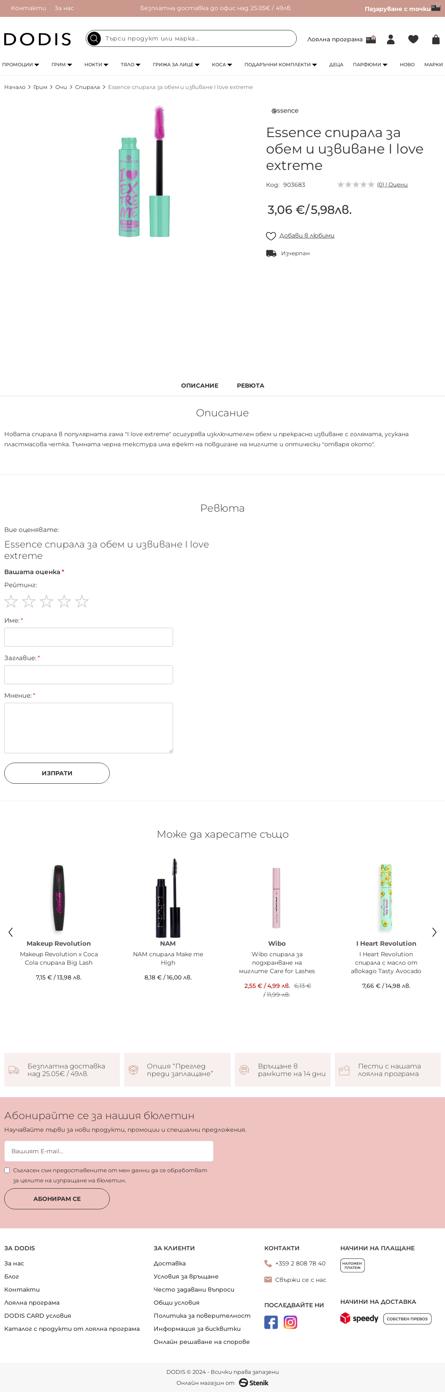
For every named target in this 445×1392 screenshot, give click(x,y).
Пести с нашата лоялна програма (389, 1070)
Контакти (28, 8)
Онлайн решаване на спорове (202, 1342)
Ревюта (250, 385)
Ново (407, 64)
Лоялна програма (335, 39)
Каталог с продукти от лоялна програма (72, 1329)
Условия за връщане (186, 1276)
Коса (219, 64)
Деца (336, 64)
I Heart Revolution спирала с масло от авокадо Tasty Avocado (386, 962)
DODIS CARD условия (37, 1315)
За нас (64, 8)
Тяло (127, 64)
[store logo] (37, 39)
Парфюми (367, 64)
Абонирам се (57, 1199)
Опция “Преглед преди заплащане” (180, 1070)
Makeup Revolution (59, 943)
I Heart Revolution (386, 943)
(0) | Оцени (392, 184)
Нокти (93, 64)
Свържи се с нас (300, 1280)
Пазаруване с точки (403, 9)
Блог (11, 1276)
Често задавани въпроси (194, 1289)
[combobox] (191, 38)
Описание (199, 385)
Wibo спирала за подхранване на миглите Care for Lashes (277, 962)
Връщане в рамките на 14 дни (292, 1070)
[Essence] (285, 112)
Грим (59, 64)
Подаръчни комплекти (277, 64)
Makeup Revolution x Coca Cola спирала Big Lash (59, 958)
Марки (433, 64)
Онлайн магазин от (222, 1382)
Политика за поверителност (202, 1315)
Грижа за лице (173, 64)
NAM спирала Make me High (168, 958)
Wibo (277, 943)
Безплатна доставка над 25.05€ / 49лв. (66, 1070)
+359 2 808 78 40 (300, 1263)
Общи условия (177, 1302)
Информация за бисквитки (197, 1329)
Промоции (17, 64)
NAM (168, 943)
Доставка (170, 1263)
